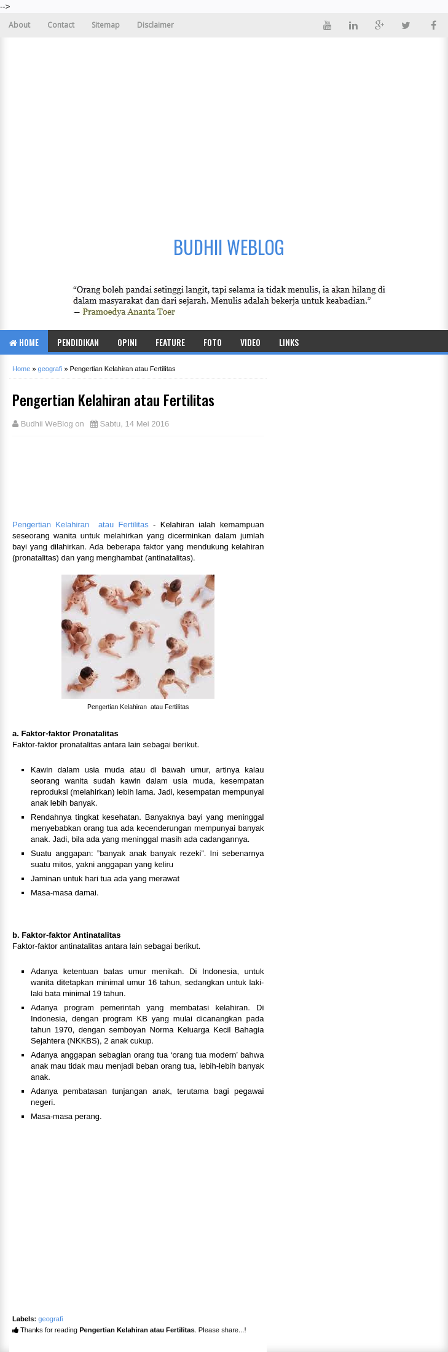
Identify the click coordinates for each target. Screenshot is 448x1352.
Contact (60, 25)
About (19, 25)
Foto (212, 342)
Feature (170, 342)
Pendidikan (78, 342)
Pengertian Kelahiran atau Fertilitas (80, 524)
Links (289, 342)
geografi (50, 1319)
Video (250, 342)
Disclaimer (155, 25)
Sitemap (106, 25)
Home (24, 342)
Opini (127, 342)
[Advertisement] (224, 130)
